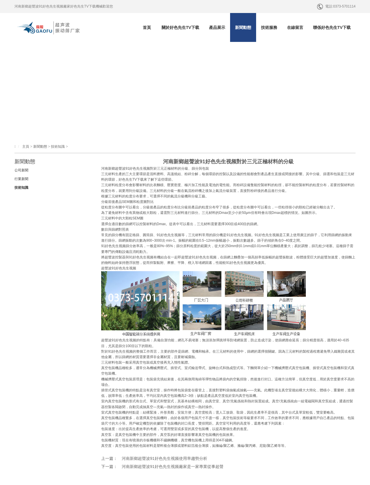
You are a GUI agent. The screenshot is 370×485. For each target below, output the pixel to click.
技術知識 (58, 147)
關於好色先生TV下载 (180, 27)
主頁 (25, 147)
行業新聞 (21, 179)
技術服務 (269, 27)
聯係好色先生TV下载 (332, 27)
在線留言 (295, 27)
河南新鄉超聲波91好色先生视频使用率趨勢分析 (164, 458)
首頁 (147, 27)
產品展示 (217, 27)
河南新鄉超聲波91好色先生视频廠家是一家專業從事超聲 (172, 466)
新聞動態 (243, 27)
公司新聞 (21, 170)
